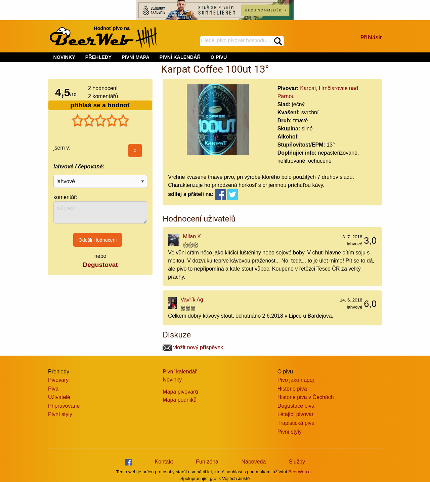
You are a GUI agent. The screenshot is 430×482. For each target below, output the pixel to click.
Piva (53, 389)
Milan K (192, 236)
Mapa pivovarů (180, 392)
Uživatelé (59, 397)
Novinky (172, 380)
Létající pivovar (295, 414)
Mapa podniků (180, 400)
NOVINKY (64, 57)
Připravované (64, 406)
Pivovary (58, 380)
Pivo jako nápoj (295, 380)
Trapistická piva (296, 423)
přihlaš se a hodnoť (100, 105)
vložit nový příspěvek (193, 347)
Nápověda (253, 462)
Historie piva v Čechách (305, 397)
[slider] (100, 120)
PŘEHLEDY (98, 57)
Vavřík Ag (191, 300)
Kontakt (164, 462)
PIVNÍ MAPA (135, 57)
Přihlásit (371, 37)
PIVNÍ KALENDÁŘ (180, 57)
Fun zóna (207, 462)
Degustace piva (295, 406)
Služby (297, 462)
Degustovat (100, 264)
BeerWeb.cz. (301, 471)
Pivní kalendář (180, 371)
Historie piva (292, 389)
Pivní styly (60, 414)
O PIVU (219, 57)
